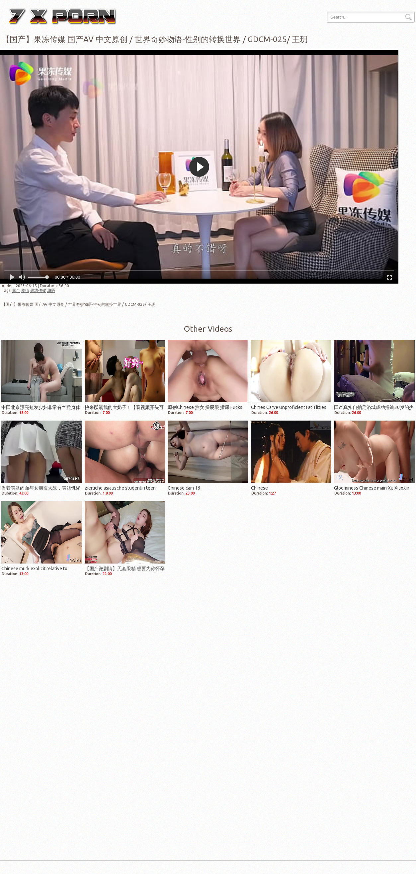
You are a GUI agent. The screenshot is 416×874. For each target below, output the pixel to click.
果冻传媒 (38, 290)
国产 (16, 290)
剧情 (25, 290)
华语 (51, 290)
